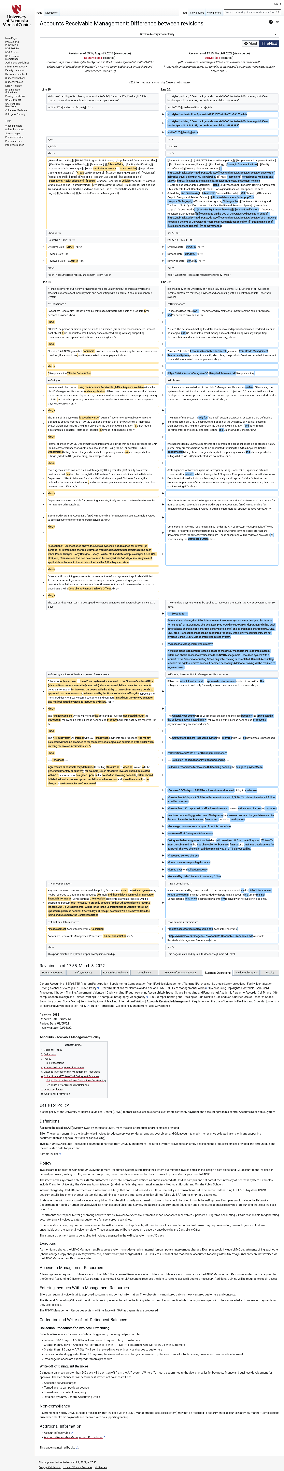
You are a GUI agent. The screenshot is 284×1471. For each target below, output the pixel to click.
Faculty (270, 972)
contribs (109, 57)
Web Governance (159, 1005)
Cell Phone (264, 992)
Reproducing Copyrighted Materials (232, 988)
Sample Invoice (49, 1153)
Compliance (144, 972)
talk (100, 57)
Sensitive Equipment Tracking (98, 1001)
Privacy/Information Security (180, 972)
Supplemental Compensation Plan (131, 983)
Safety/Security (83, 972)
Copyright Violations (50, 1467)
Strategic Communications (228, 983)
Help (273, 22)
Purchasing (203, 983)
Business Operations (218, 972)
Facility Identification (259, 983)
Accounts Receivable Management (168, 1001)
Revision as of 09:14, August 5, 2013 (91, 53)
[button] (159, 34)
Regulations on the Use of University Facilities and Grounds (228, 1001)
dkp (73, 1447)
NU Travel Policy (86, 988)
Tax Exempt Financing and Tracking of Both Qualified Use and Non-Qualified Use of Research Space (211, 996)
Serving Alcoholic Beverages (57, 988)
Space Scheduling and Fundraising (196, 992)
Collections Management (131, 1005)
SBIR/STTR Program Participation (87, 983)
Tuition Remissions (102, 1005)
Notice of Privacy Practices (77, 1467)
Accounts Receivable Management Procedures (73, 1437)
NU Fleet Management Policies (187, 988)
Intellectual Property (246, 972)
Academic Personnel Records (238, 992)
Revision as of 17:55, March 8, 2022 (210, 53)
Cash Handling (115, 992)
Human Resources (52, 972)
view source (122, 53)
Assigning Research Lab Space (154, 992)
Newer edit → (219, 71)
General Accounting (52, 983)
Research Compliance (115, 972)
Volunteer (99, 992)
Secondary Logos (50, 1001)
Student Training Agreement (73, 992)
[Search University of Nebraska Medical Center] (252, 12)
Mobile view (101, 1467)
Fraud (129, 992)
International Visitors (132, 1001)
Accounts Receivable (57, 1432)
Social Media (71, 1001)
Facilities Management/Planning (174, 983)
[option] (250, 43)
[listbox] (260, 43)
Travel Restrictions (112, 988)
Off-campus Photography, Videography (120, 996)
